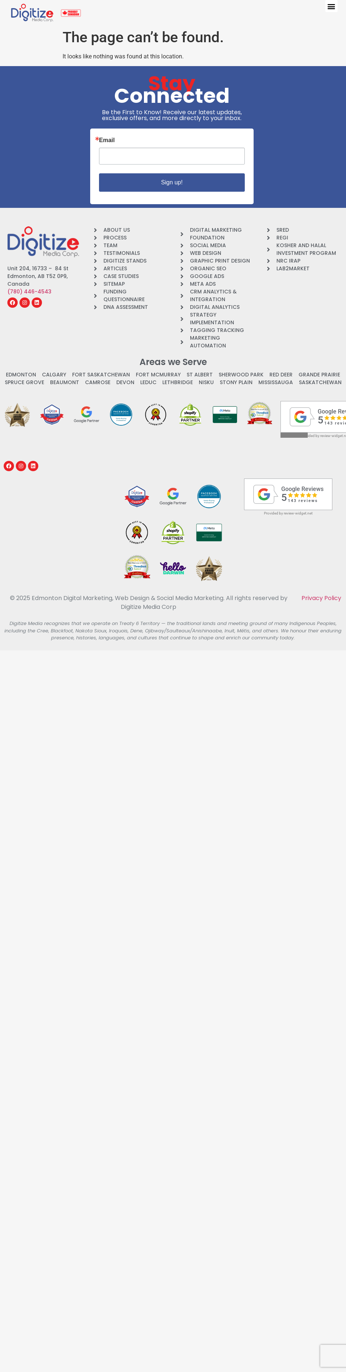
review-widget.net (298, 513)
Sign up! (172, 182)
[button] (331, 6)
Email (107, 140)
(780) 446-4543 (29, 291)
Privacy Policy (321, 598)
